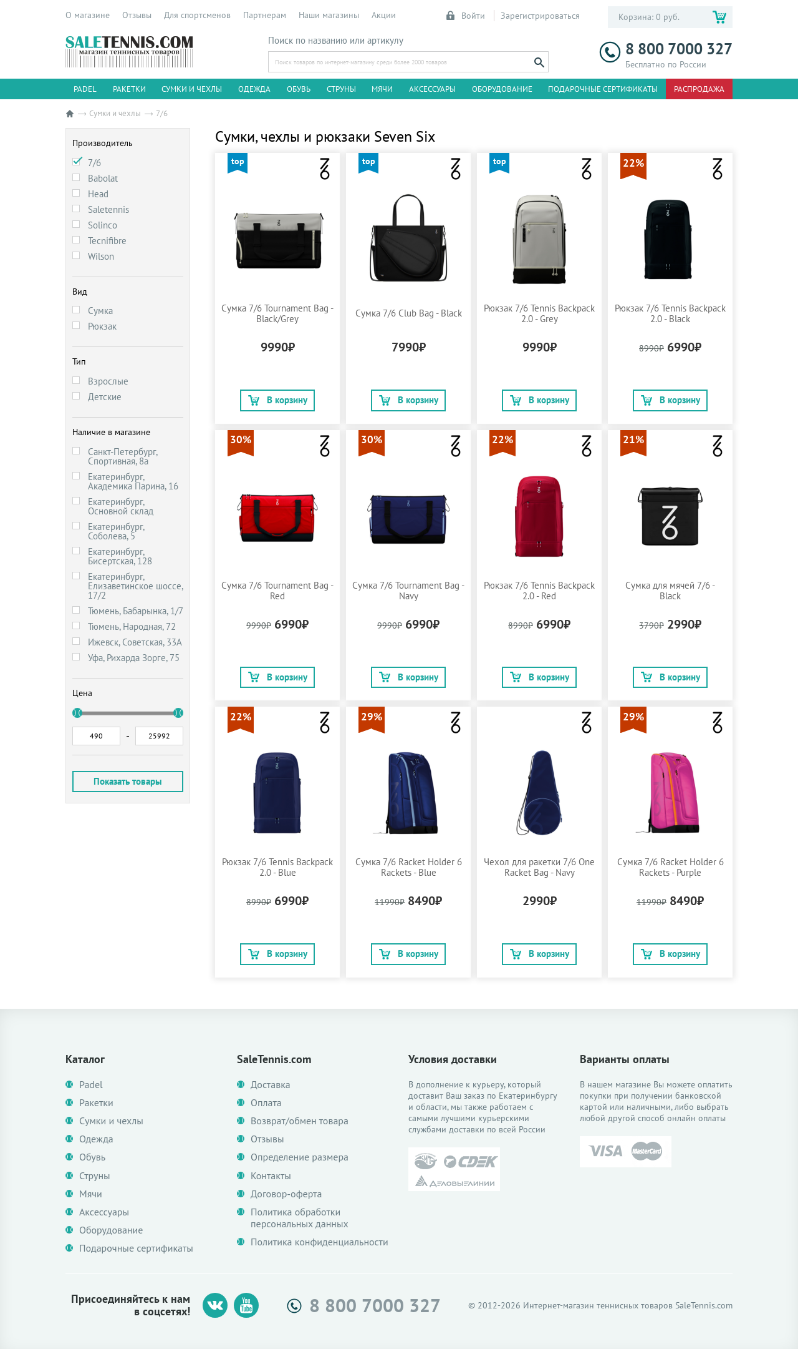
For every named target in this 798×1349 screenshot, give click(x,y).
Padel (85, 89)
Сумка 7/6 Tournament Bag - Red (277, 590)
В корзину (277, 400)
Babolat (103, 178)
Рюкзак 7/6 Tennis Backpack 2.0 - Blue (277, 867)
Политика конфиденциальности (319, 1242)
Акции (384, 15)
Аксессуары (432, 89)
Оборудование (502, 89)
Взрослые (108, 381)
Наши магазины (329, 15)
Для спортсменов (197, 15)
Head (98, 194)
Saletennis (108, 209)
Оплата (266, 1103)
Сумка (100, 310)
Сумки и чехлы (191, 89)
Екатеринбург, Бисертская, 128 (120, 556)
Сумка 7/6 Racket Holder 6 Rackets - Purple (670, 867)
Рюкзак (102, 326)
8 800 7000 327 (666, 49)
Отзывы (136, 15)
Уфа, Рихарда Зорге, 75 (134, 657)
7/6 (94, 162)
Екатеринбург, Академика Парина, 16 (133, 481)
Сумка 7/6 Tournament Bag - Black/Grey (277, 313)
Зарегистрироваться (540, 15)
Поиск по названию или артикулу (335, 40)
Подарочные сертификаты (603, 89)
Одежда (254, 89)
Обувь (298, 89)
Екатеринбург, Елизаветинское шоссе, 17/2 (135, 586)
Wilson (101, 256)
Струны (341, 89)
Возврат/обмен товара (300, 1121)
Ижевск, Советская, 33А (135, 642)
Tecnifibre (107, 240)
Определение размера (300, 1157)
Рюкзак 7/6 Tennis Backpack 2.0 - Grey (539, 313)
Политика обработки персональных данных (300, 1218)
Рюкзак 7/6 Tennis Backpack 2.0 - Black (670, 313)
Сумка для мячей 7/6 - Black (670, 590)
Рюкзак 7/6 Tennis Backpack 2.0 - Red (539, 590)
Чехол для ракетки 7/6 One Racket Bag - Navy (539, 867)
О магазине (87, 15)
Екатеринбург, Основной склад (120, 506)
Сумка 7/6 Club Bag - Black (408, 313)
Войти (466, 15)
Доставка (271, 1085)
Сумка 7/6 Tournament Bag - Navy (408, 590)
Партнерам (264, 15)
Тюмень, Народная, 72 (132, 626)
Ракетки (129, 89)
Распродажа (699, 89)
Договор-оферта (286, 1194)
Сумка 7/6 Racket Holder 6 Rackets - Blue (408, 867)
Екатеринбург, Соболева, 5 (116, 531)
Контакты (271, 1176)
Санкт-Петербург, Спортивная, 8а (122, 456)
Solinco (102, 225)
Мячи (382, 89)
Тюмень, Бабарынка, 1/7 (135, 611)
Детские (105, 396)
